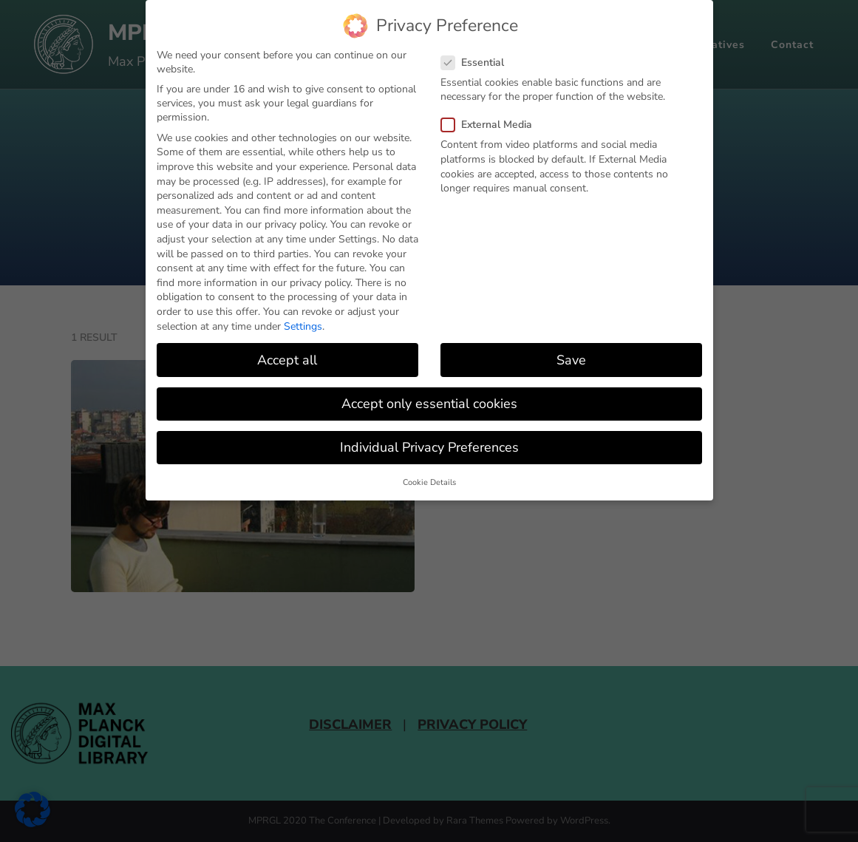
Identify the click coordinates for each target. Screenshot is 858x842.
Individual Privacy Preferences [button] (429, 447)
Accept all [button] (287, 360)
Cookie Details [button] (429, 482)
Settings (303, 326)
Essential (477, 62)
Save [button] (571, 360)
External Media (491, 125)
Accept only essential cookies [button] (429, 403)
